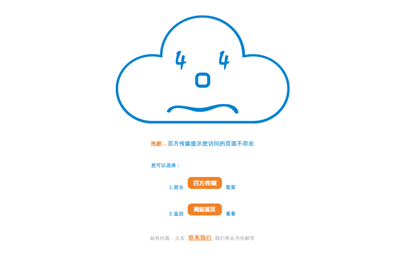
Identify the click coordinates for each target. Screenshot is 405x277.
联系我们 (200, 238)
